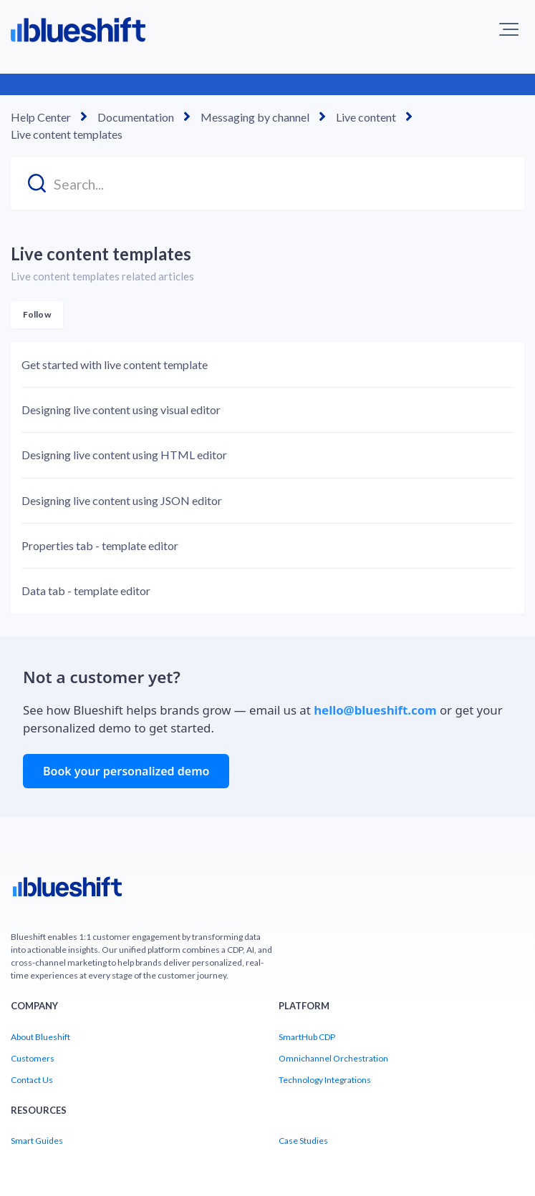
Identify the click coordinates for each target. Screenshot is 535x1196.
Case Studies (303, 1140)
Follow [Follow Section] (37, 314)
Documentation (135, 117)
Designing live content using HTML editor (124, 454)
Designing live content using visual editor (121, 409)
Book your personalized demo (126, 771)
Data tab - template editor (85, 590)
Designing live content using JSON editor (121, 500)
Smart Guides (37, 1140)
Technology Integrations (325, 1079)
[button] (508, 29)
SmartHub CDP (307, 1036)
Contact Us (32, 1079)
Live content (366, 117)
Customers (32, 1058)
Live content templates (66, 134)
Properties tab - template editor (99, 545)
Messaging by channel (255, 117)
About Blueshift (40, 1036)
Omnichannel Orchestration (333, 1058)
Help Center (41, 117)
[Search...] (267, 183)
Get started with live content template (114, 364)
